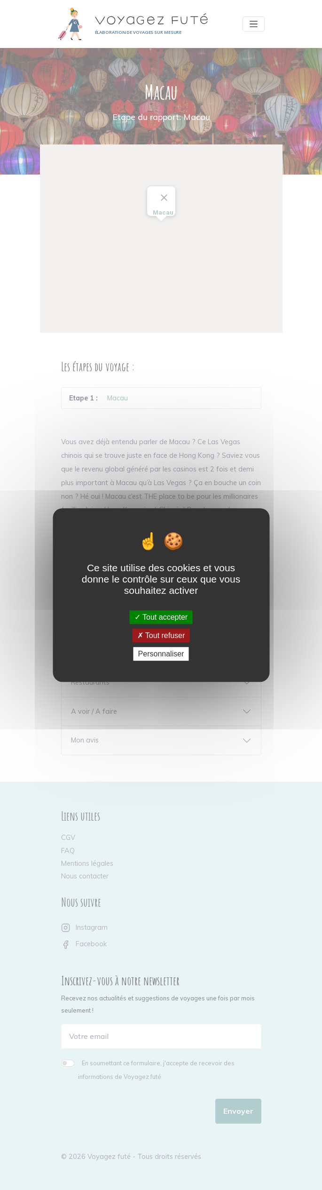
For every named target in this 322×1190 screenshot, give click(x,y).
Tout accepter (161, 617)
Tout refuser (161, 635)
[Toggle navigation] (254, 24)
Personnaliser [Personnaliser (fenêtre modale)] (161, 654)
